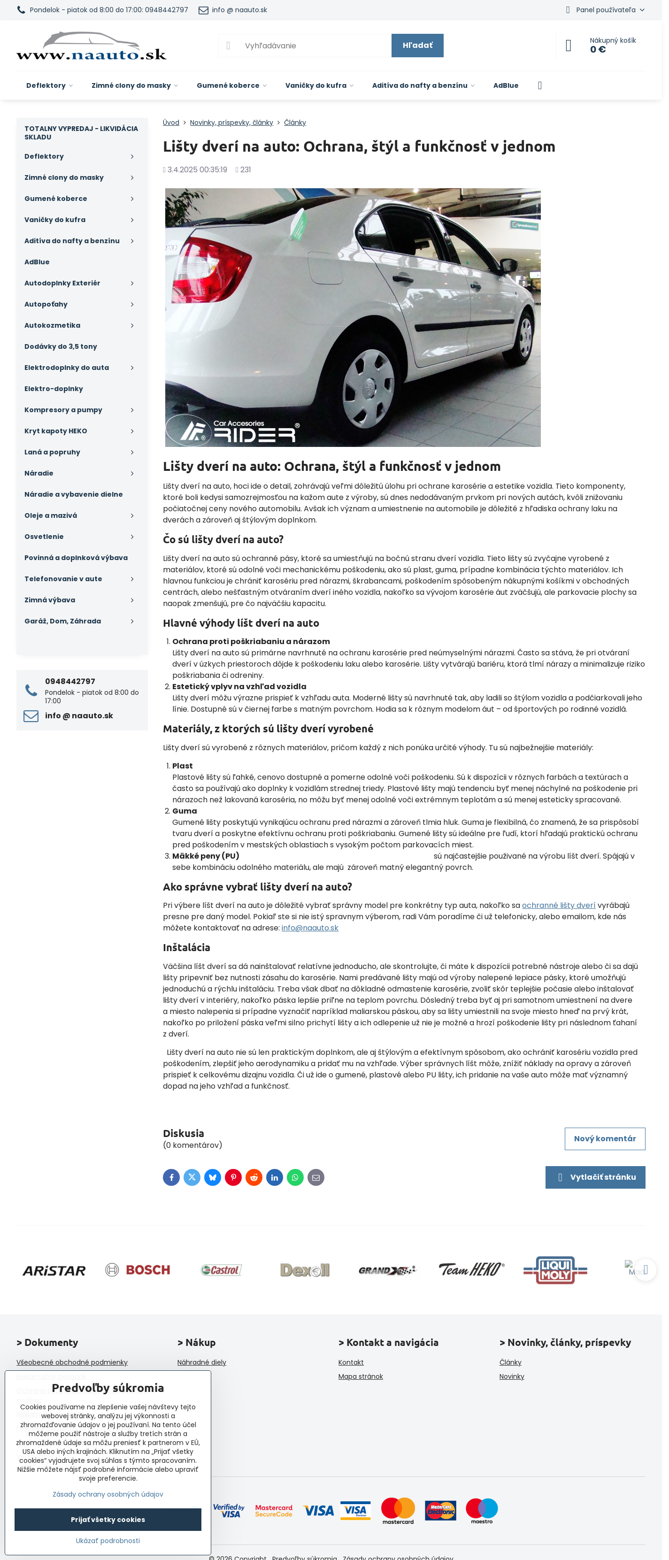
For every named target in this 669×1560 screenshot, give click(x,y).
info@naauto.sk (310, 927)
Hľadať (417, 45)
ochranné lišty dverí (559, 905)
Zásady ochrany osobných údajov (108, 1494)
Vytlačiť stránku (595, 1177)
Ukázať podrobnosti (108, 1541)
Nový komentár (605, 1138)
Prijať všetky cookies (108, 1519)
